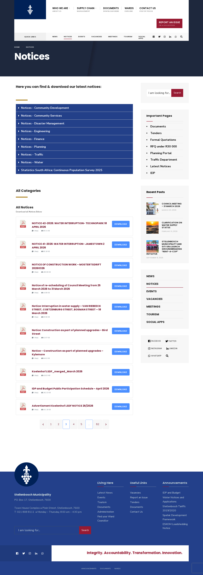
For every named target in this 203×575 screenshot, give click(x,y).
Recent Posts (156, 192)
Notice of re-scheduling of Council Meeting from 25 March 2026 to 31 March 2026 (66, 287)
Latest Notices (160, 166)
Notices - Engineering (35, 131)
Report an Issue (139, 497)
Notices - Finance (32, 139)
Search (177, 92)
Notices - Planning (33, 147)
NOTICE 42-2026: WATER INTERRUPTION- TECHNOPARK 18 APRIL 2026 (69, 225)
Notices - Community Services (41, 116)
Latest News (105, 492)
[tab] (74, 108)
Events (81, 36)
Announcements (88, 568)
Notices (68, 36)
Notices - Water (32, 162)
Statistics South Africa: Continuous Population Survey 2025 (61, 170)
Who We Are (60, 9)
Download (121, 224)
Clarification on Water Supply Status (172, 225)
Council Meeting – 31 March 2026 (172, 205)
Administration (105, 512)
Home (17, 47)
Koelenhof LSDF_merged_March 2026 (57, 371)
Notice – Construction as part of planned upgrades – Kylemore (67, 352)
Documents (111, 9)
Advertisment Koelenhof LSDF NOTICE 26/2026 (63, 406)
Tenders (156, 133)
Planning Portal (161, 153)
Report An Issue (169, 23)
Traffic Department (163, 160)
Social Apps (141, 37)
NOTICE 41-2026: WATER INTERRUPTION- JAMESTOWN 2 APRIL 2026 (68, 245)
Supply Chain (85, 9)
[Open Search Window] (181, 37)
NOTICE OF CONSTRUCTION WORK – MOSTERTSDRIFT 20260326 (66, 266)
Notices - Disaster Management (42, 123)
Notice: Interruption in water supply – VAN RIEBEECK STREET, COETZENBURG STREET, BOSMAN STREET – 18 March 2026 (66, 309)
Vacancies (96, 36)
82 (97, 424)
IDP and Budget (171, 492)
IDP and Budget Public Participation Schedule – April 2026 (70, 388)
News (54, 36)
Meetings (112, 36)
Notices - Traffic (32, 154)
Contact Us (147, 9)
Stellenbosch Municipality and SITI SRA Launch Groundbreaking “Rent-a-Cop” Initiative (164, 247)
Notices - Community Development (45, 108)
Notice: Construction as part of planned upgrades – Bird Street (70, 331)
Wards (129, 9)
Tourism (128, 36)
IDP (152, 173)
